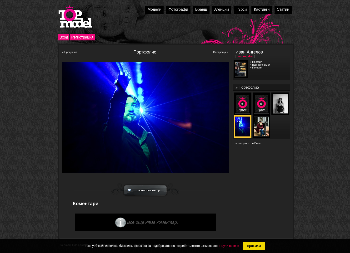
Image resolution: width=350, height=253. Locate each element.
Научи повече (229, 246)
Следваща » (220, 52)
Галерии (257, 67)
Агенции (221, 9)
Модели (154, 9)
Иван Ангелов (249, 52)
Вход (64, 37)
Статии (283, 9)
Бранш (201, 9)
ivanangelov (245, 56)
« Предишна (69, 52)
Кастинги (262, 9)
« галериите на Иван (247, 143)
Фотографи (178, 9)
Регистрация (82, 37)
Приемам (254, 246)
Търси (241, 9)
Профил (257, 61)
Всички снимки (261, 64)
